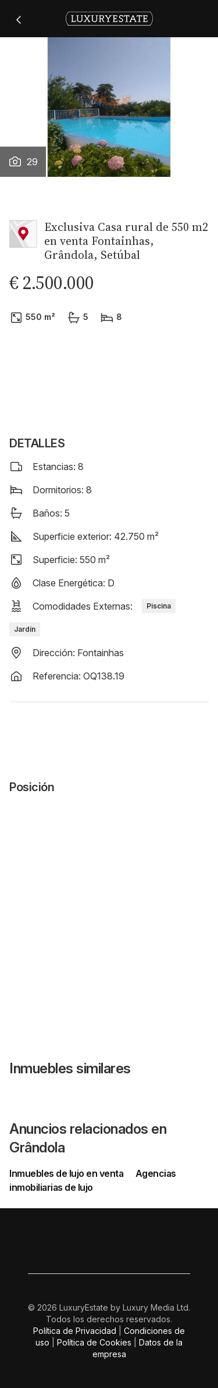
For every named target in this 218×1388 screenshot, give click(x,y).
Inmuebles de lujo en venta (67, 1173)
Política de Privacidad (74, 1331)
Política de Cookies (94, 1342)
